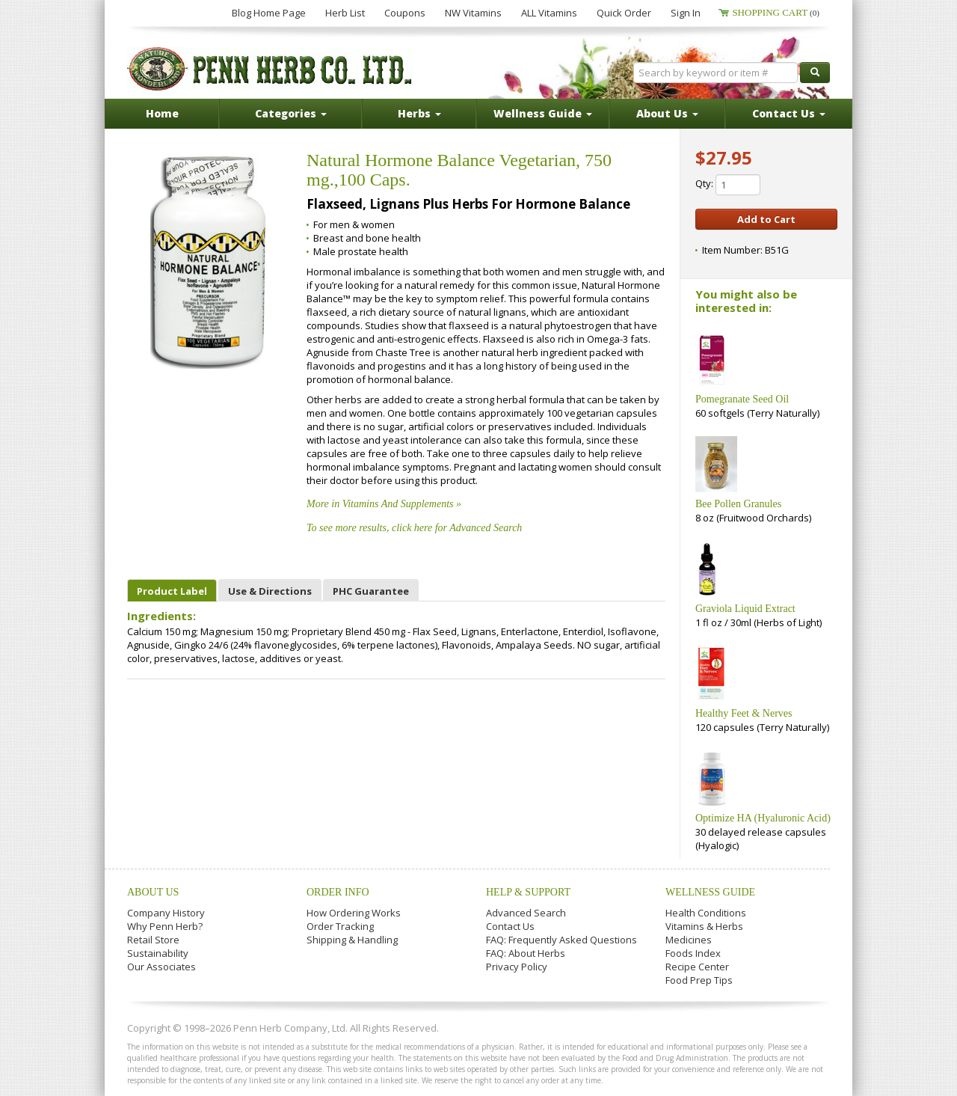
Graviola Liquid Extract (745, 608)
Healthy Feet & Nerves (743, 713)
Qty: (727, 184)
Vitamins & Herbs (704, 926)
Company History (166, 912)
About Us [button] (667, 113)
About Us (153, 892)
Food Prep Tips (699, 980)
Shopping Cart (775, 12)
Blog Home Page (269, 12)
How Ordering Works (354, 912)
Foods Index (693, 953)
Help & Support (528, 892)
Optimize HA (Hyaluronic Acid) (763, 818)
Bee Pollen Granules (738, 503)
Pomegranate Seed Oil (742, 399)
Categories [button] (291, 113)
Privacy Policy (516, 966)
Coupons (404, 12)
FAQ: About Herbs (525, 953)
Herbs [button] (419, 113)
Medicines (688, 939)
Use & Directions (270, 591)
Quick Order (624, 12)
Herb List (345, 12)
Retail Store (153, 939)
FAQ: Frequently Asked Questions (561, 939)
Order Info (338, 892)
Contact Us (510, 926)
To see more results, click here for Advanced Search (414, 527)
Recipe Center (697, 966)
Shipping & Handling (352, 939)
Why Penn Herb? (165, 926)
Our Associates (161, 966)
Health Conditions (705, 912)
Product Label (172, 591)
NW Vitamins (473, 12)
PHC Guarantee (371, 591)
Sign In (686, 12)
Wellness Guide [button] (542, 113)
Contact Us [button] (788, 113)
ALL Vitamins (549, 12)
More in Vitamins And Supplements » (384, 503)
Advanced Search (526, 912)
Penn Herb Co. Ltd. (270, 69)
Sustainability (157, 953)
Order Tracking (340, 926)
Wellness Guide (710, 892)
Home (162, 113)
